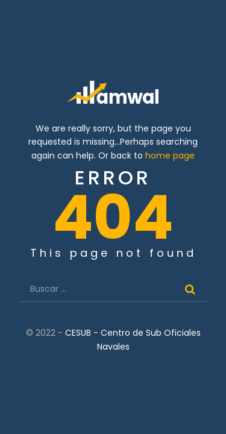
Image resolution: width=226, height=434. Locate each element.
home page (170, 155)
